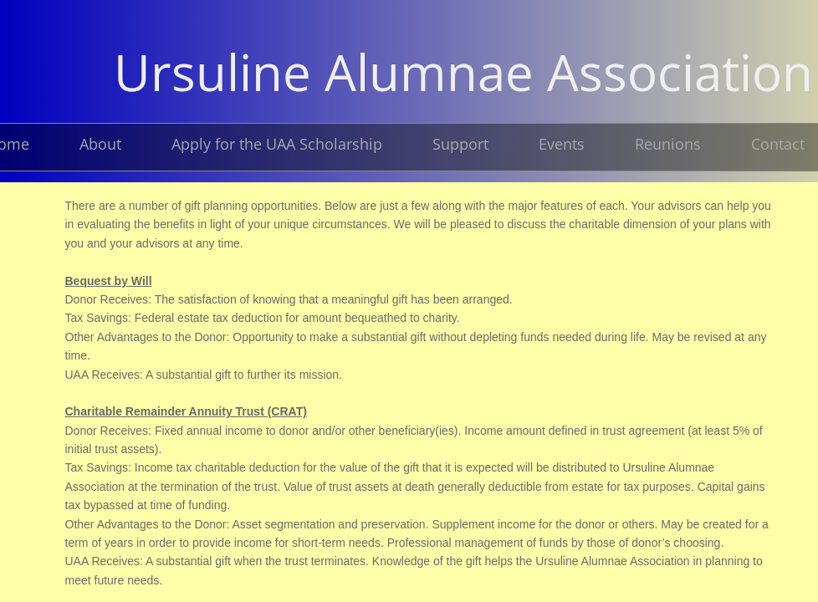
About (100, 144)
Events (562, 144)
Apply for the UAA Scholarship (276, 144)
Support (460, 144)
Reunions (668, 144)
